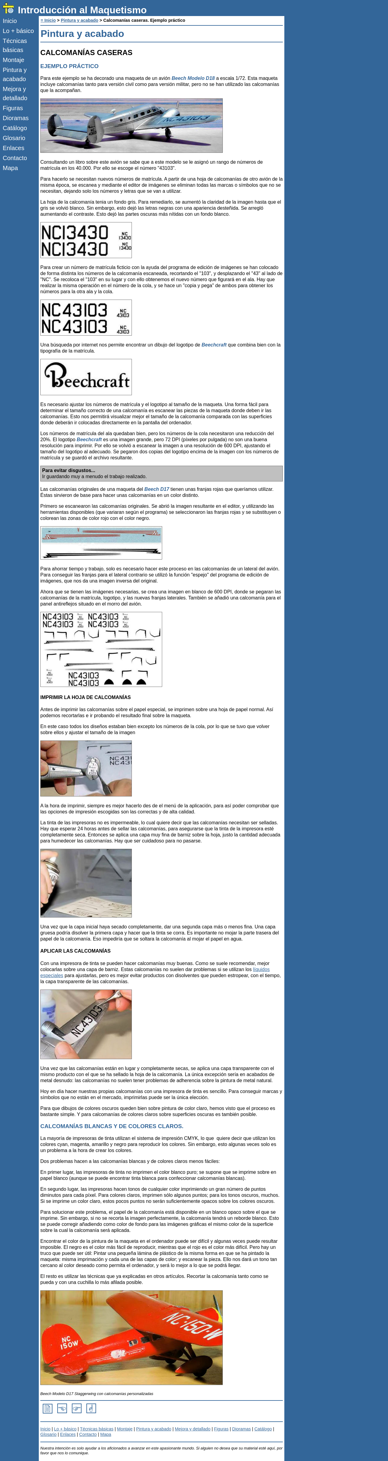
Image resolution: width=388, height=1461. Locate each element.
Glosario (14, 138)
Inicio (10, 21)
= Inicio (48, 20)
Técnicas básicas (15, 45)
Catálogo (15, 128)
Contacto (15, 158)
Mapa (10, 168)
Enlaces (13, 148)
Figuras (13, 108)
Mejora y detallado (15, 93)
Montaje (13, 60)
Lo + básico (18, 31)
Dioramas (16, 118)
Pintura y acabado (15, 74)
